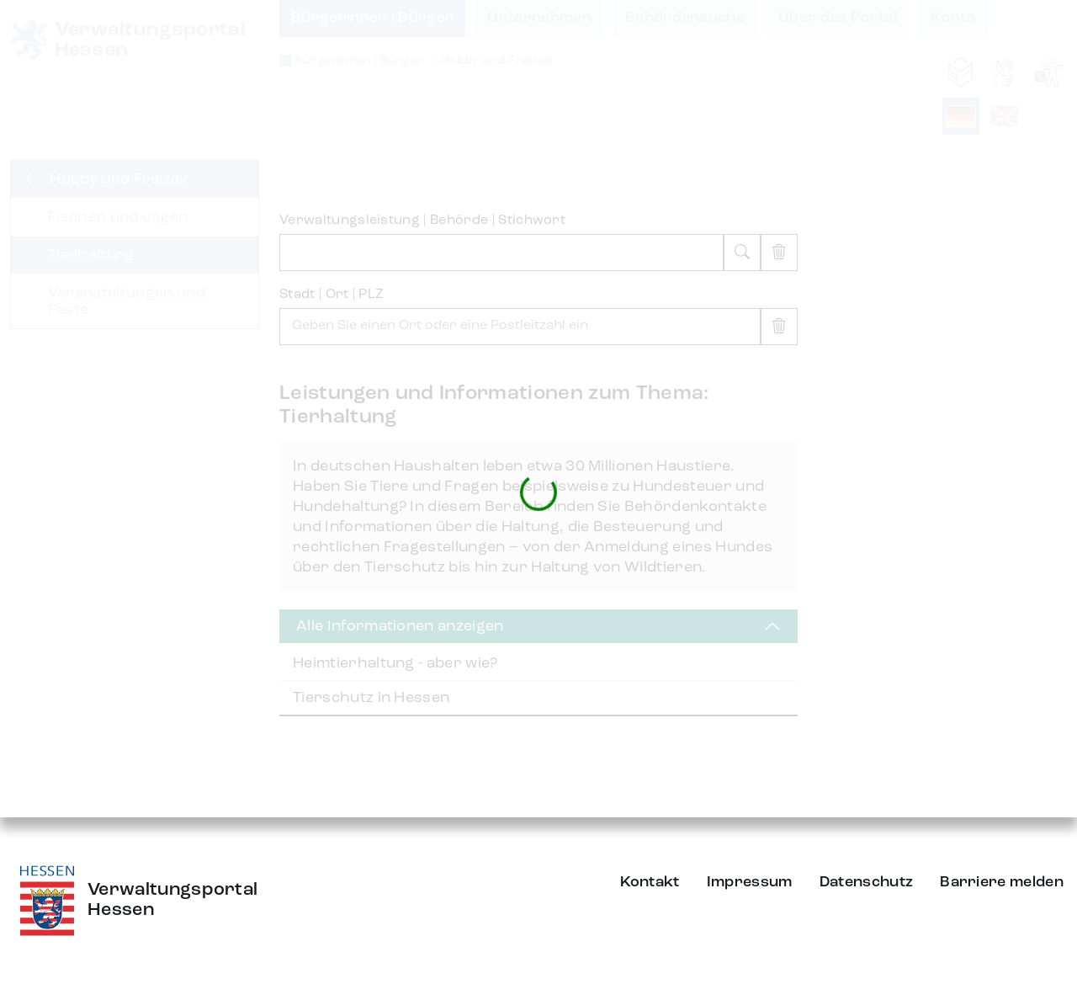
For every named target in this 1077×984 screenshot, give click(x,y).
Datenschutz (867, 882)
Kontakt (650, 882)
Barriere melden (1002, 882)
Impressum (750, 882)
